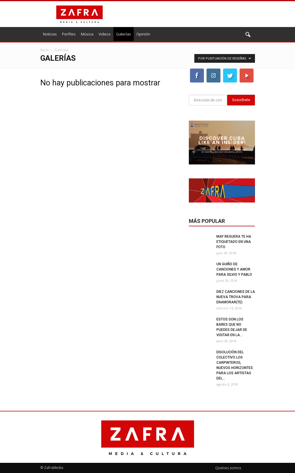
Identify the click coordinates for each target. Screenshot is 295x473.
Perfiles (69, 34)
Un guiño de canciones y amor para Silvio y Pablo (234, 269)
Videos (105, 34)
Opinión (143, 34)
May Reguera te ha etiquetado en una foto (233, 241)
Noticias (50, 34)
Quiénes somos (228, 467)
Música (87, 34)
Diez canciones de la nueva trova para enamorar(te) (235, 297)
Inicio (44, 49)
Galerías (123, 34)
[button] (248, 35)
